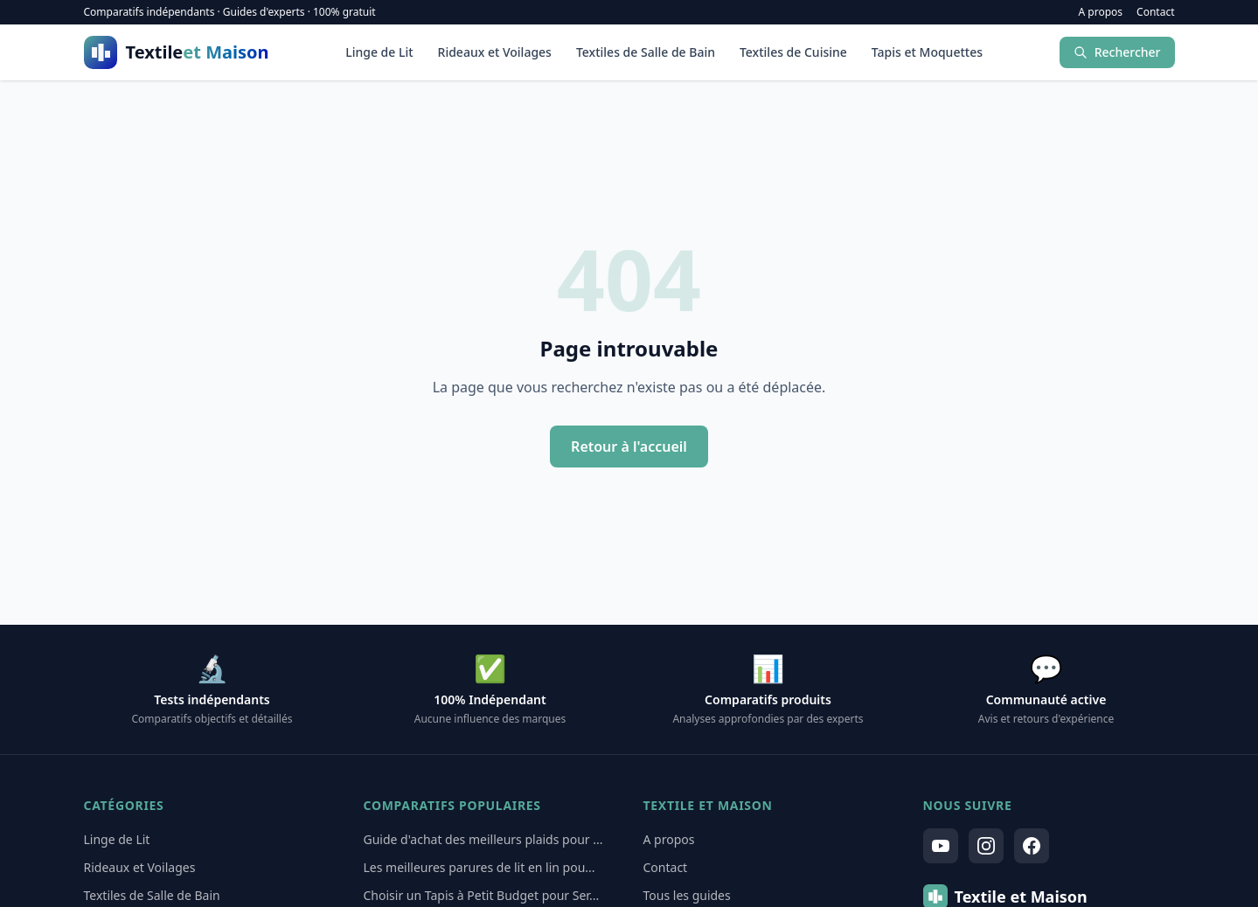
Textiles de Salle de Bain (645, 52)
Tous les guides (687, 895)
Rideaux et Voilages (495, 52)
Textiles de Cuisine (793, 52)
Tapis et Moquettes (927, 52)
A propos (1101, 12)
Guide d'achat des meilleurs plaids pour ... (483, 839)
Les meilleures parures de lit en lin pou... (479, 867)
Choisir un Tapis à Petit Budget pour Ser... (482, 895)
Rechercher (1117, 52)
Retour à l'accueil (629, 446)
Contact (1155, 12)
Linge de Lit (379, 52)
